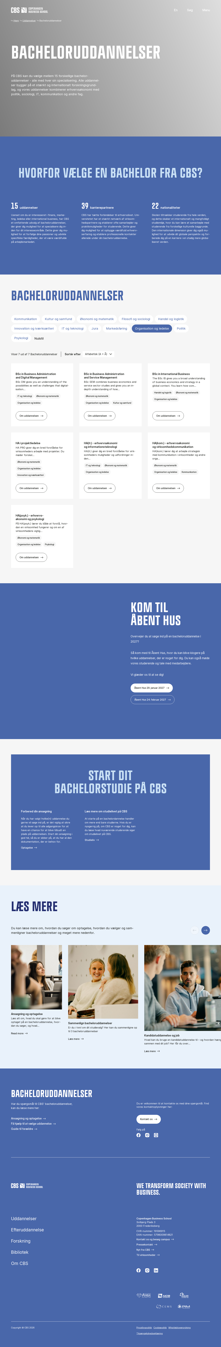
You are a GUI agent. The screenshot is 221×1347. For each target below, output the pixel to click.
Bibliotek (19, 1252)
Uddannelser (29, 20)
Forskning (21, 1241)
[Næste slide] (205, 930)
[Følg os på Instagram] (147, 1136)
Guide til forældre (22, 1128)
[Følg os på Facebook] (138, 1136)
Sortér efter (73, 354)
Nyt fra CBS (143, 1249)
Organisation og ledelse (152, 328)
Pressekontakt (144, 1244)
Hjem (16, 20)
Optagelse (27, 847)
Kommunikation (25, 319)
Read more (17, 1033)
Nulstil (39, 338)
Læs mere (73, 1038)
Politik (181, 328)
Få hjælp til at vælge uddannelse (31, 1123)
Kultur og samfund (58, 319)
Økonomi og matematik (97, 319)
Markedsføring (116, 328)
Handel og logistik (171, 319)
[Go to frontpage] (29, 10)
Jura (94, 328)
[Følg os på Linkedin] (156, 1271)
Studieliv (90, 840)
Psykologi (21, 338)
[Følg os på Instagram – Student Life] (156, 1136)
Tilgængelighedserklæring (149, 1333)
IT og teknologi (72, 328)
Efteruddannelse (27, 1230)
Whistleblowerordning (179, 1327)
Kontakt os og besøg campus (153, 1239)
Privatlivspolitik (144, 1327)
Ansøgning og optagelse (26, 1118)
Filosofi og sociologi (136, 319)
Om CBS (19, 1263)
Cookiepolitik (160, 1327)
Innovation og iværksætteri (34, 328)
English (173, 10)
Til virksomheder (145, 1255)
